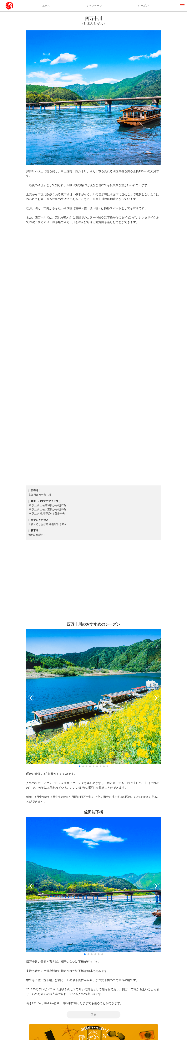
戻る (93, 1014)
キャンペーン (94, 5)
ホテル (46, 5)
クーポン (143, 5)
